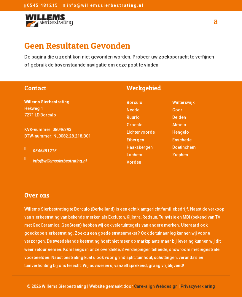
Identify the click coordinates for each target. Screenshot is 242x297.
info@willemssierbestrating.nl (60, 161)
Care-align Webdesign (156, 286)
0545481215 (45, 150)
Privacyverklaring (198, 286)
